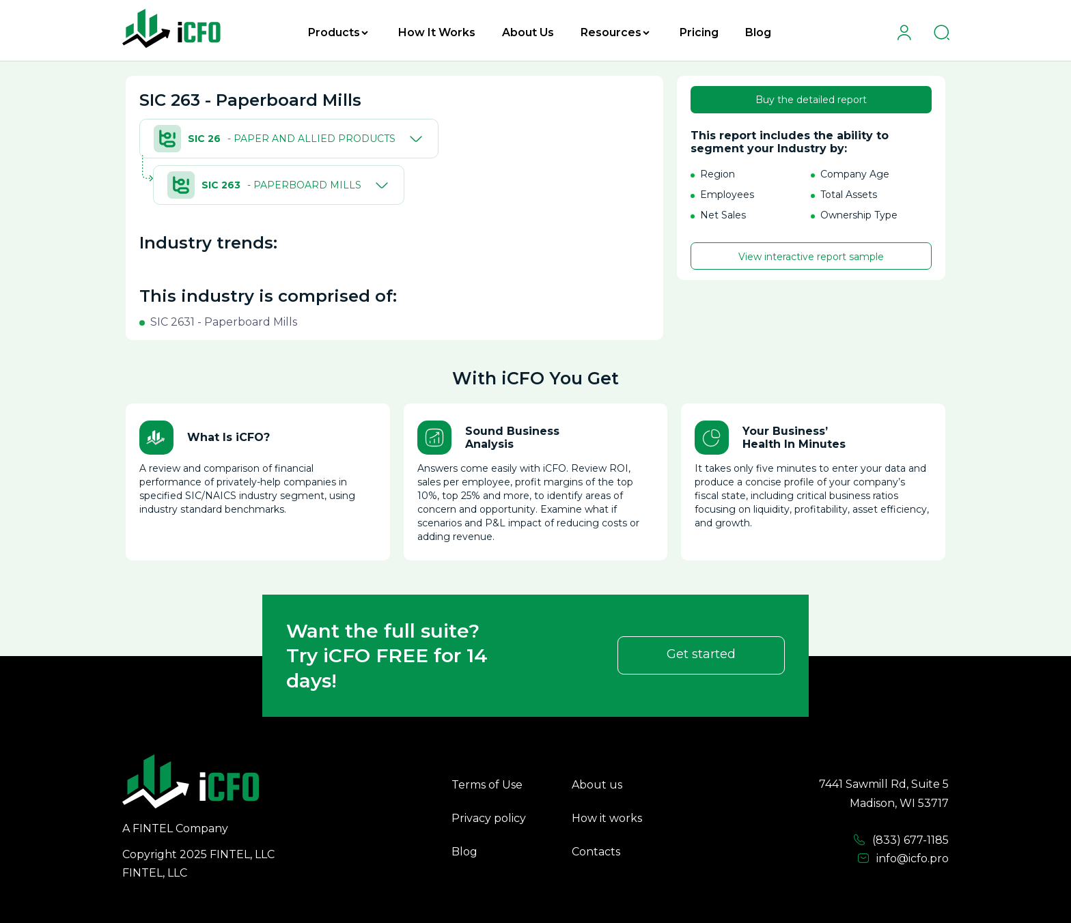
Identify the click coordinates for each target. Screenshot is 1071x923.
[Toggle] (413, 138)
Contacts (596, 851)
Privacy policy (488, 818)
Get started (701, 654)
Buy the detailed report (811, 100)
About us (597, 784)
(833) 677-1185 (901, 840)
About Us (528, 32)
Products (338, 32)
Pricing (699, 32)
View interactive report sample (811, 257)
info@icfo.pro (903, 859)
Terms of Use (487, 784)
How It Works (436, 32)
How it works (607, 818)
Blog (758, 32)
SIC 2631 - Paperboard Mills (223, 321)
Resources (615, 32)
